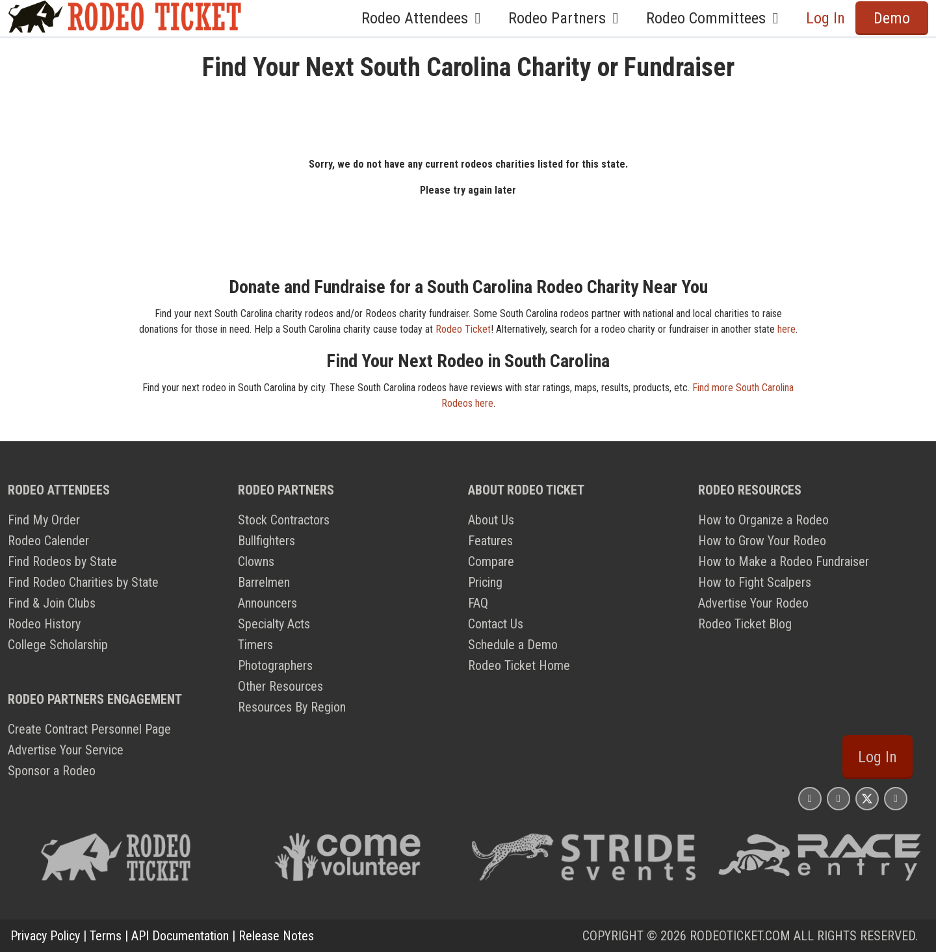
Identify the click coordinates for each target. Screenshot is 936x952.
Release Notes (276, 936)
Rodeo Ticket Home (519, 665)
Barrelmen (264, 582)
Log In (825, 18)
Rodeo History (44, 624)
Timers (255, 644)
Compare (491, 561)
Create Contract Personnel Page (89, 729)
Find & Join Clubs (52, 603)
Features (490, 540)
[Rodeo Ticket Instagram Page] (809, 798)
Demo (892, 18)
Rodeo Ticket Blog (745, 624)
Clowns (256, 561)
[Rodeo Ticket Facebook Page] (838, 798)
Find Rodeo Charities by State (83, 582)
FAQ (478, 603)
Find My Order (44, 520)
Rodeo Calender (48, 540)
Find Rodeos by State (62, 561)
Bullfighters (266, 540)
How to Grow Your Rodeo (762, 540)
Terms (106, 936)
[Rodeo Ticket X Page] (867, 798)
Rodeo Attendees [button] (424, 18)
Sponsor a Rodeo (52, 770)
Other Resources (280, 686)
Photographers (275, 665)
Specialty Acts (274, 624)
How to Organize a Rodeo (763, 520)
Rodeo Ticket (463, 329)
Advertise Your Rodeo (753, 603)
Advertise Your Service (66, 750)
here (786, 329)
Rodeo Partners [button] (566, 18)
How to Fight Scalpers (754, 582)
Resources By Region (292, 707)
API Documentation (180, 936)
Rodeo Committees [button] (715, 18)
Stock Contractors (284, 520)
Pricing (485, 582)
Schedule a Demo (513, 644)
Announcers (267, 603)
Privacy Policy (45, 936)
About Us (491, 520)
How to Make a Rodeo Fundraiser (783, 561)
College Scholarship (58, 644)
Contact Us (495, 624)
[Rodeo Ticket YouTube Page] (895, 798)
